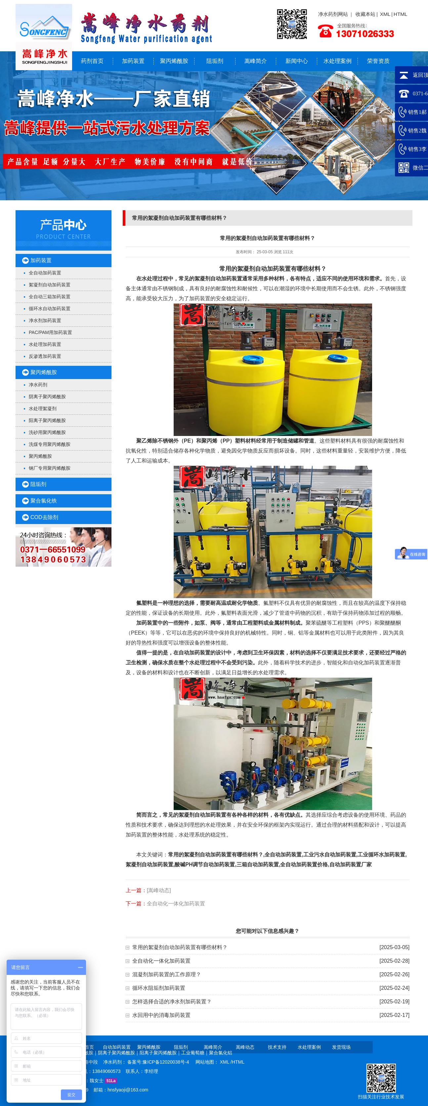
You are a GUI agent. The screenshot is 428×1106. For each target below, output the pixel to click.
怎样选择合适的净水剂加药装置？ (172, 1001)
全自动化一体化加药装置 (176, 903)
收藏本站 (365, 14)
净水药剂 (38, 384)
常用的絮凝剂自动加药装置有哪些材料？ (180, 947)
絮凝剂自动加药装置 (49, 284)
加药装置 (133, 61)
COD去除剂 (44, 517)
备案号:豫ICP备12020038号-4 (158, 1062)
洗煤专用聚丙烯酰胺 (49, 444)
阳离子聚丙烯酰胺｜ (160, 1052)
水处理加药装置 (45, 344)
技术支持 (277, 1047)
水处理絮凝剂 (43, 408)
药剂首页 (92, 61)
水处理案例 (337, 61)
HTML (400, 14)
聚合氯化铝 (220, 1052)
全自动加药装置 (45, 272)
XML (385, 14)
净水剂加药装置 (45, 320)
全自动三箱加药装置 (49, 296)
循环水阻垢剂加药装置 (158, 988)
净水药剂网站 (333, 14)
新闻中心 (296, 61)
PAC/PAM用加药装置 (50, 332)
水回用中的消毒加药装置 (161, 1015)
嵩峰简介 (255, 61)
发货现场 (341, 1047)
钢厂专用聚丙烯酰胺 (49, 468)
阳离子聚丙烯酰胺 (47, 420)
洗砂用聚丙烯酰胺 (47, 432)
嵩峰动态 (245, 1047)
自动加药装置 (117, 1047)
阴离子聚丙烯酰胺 (47, 396)
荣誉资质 (378, 61)
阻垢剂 (214, 61)
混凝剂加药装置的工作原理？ (166, 974)
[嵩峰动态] (159, 890)
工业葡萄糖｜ (195, 1052)
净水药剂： (115, 1062)
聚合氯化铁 (43, 501)
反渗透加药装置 (45, 356)
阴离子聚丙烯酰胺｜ (119, 1052)
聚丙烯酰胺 (174, 61)
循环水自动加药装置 (49, 308)
